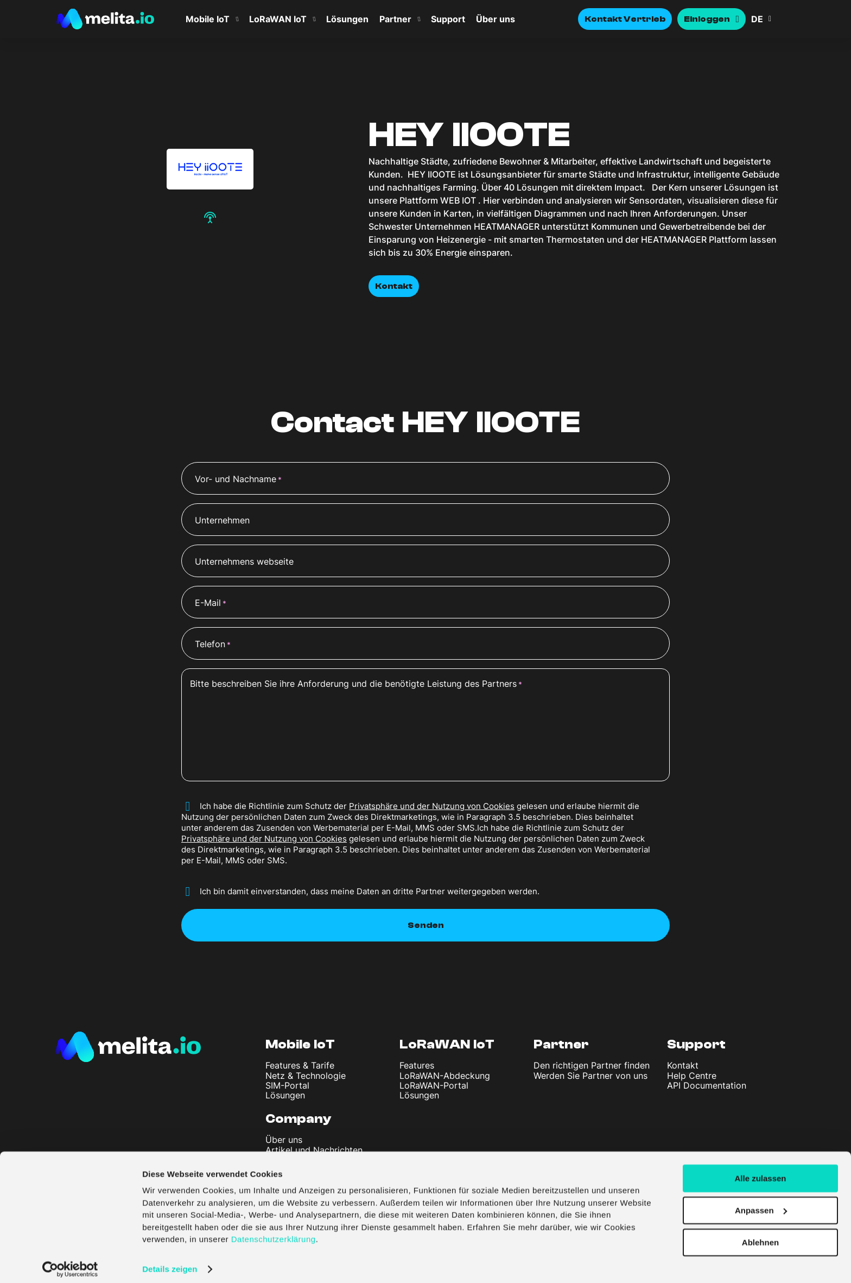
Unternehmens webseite (244, 561)
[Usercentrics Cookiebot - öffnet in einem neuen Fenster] (70, 1262)
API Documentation (706, 1085)
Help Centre (691, 1075)
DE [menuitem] (757, 19)
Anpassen (761, 1203)
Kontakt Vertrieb (625, 19)
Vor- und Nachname (238, 479)
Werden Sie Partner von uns (590, 1075)
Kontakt (393, 286)
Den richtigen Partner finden (592, 1065)
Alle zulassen (760, 1170)
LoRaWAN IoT (278, 19)
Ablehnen (760, 1235)
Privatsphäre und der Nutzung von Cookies (432, 806)
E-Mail (210, 603)
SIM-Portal (287, 1085)
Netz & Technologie (305, 1075)
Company (298, 1118)
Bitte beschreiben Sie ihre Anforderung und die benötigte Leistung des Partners (356, 684)
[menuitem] (773, 19)
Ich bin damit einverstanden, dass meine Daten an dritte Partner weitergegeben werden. (369, 891)
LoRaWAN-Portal (433, 1085)
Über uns (495, 19)
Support (448, 19)
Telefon (213, 644)
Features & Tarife (299, 1065)
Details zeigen (169, 1261)
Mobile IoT (208, 19)
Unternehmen (222, 520)
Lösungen (347, 19)
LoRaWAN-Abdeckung (444, 1075)
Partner (395, 19)
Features (416, 1065)
